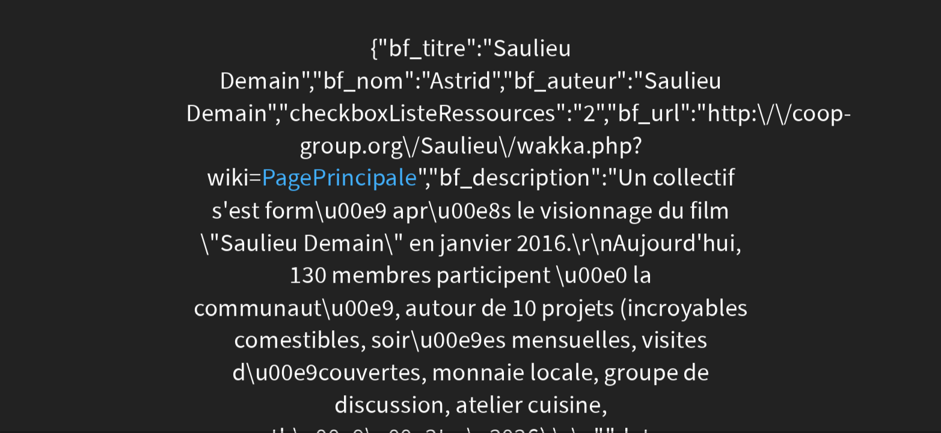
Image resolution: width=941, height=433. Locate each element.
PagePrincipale (339, 178)
